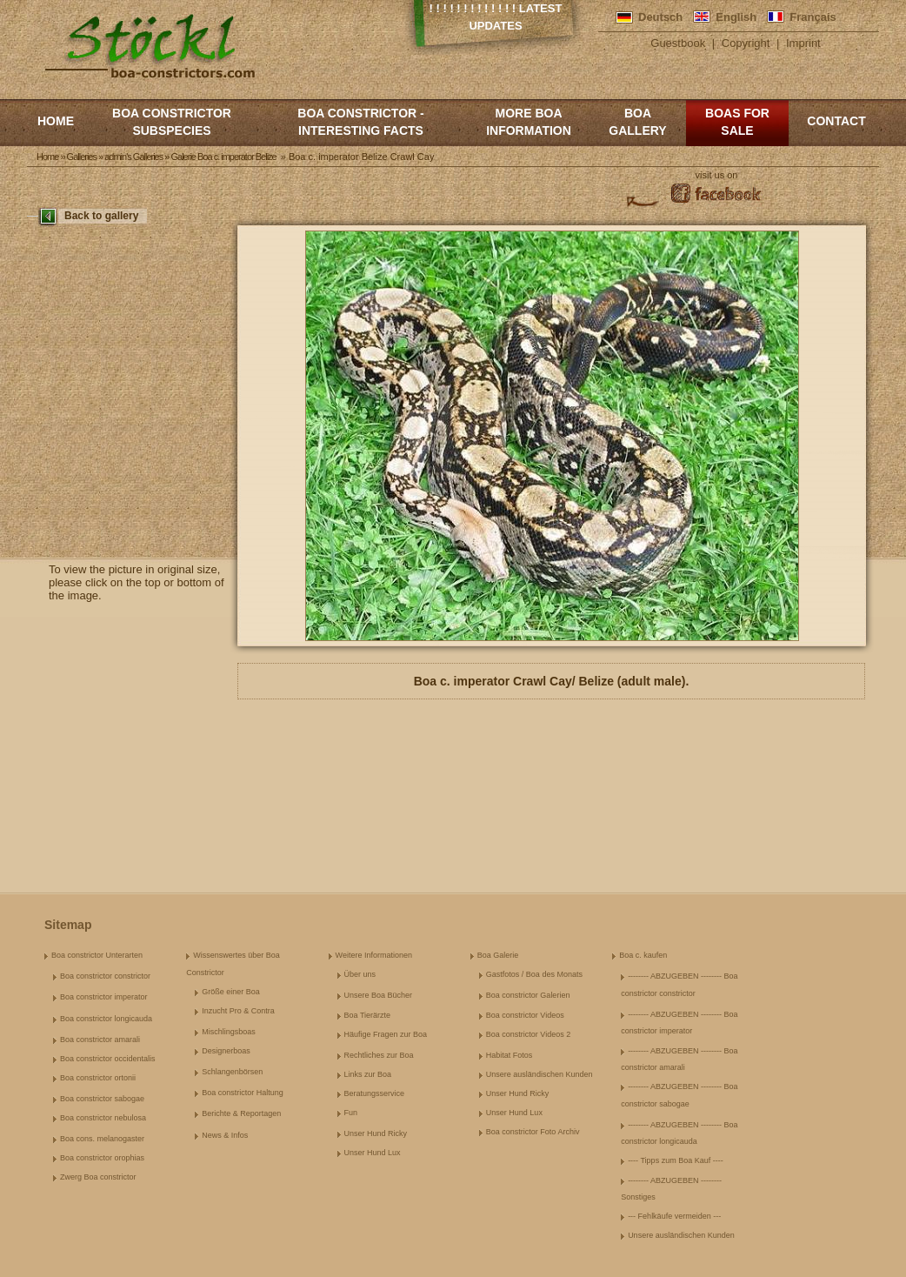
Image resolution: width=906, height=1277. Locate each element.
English (736, 16)
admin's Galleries (133, 156)
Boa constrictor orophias (102, 1157)
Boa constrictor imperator (104, 997)
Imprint (803, 43)
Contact (836, 121)
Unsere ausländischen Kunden (539, 1074)
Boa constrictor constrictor (105, 976)
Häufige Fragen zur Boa (386, 1034)
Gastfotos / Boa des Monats (534, 974)
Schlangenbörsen (232, 1071)
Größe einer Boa (231, 991)
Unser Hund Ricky (376, 1133)
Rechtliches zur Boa (379, 1055)
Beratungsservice (374, 1093)
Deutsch (660, 16)
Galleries (82, 156)
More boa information (528, 121)
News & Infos (225, 1135)
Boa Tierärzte (367, 1015)
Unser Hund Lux (372, 1152)
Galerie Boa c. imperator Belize (223, 156)
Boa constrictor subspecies (171, 121)
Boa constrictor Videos (525, 1015)
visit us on (717, 175)
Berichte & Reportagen (241, 1113)
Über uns (360, 974)
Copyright (746, 43)
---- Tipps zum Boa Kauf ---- (675, 1160)
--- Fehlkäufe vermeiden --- (674, 1216)
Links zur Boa (368, 1074)
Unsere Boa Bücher (378, 995)
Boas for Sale (737, 121)
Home (55, 121)
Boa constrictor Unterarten (97, 955)
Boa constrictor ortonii (98, 1077)
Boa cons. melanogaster (102, 1138)
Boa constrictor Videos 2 (528, 1034)
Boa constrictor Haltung (242, 1092)
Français (812, 16)
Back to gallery (101, 216)
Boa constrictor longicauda (106, 1018)
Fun (351, 1112)
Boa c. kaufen (643, 955)
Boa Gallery (637, 121)
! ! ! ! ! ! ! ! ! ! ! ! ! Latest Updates (496, 17)
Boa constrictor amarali (100, 1039)
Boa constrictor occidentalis (108, 1058)
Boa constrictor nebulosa (103, 1117)
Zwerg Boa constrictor (98, 1177)
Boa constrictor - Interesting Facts (360, 121)
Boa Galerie (498, 955)
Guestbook (677, 43)
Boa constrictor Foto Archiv (533, 1131)
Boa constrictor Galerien (528, 995)
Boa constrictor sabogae (102, 1098)
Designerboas (226, 1050)
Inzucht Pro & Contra (238, 1010)
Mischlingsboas (229, 1031)
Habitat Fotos (509, 1055)
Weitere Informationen (374, 955)
